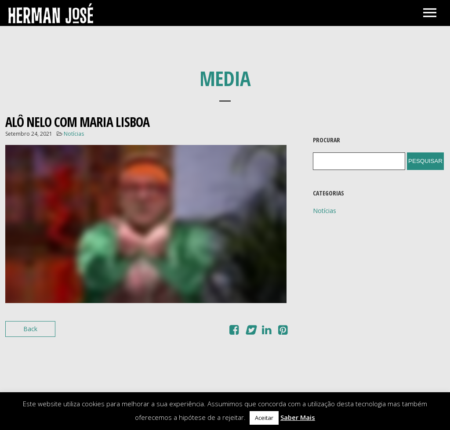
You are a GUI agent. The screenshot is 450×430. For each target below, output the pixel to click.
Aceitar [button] (264, 418)
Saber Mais (297, 417)
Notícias (74, 133)
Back (30, 329)
